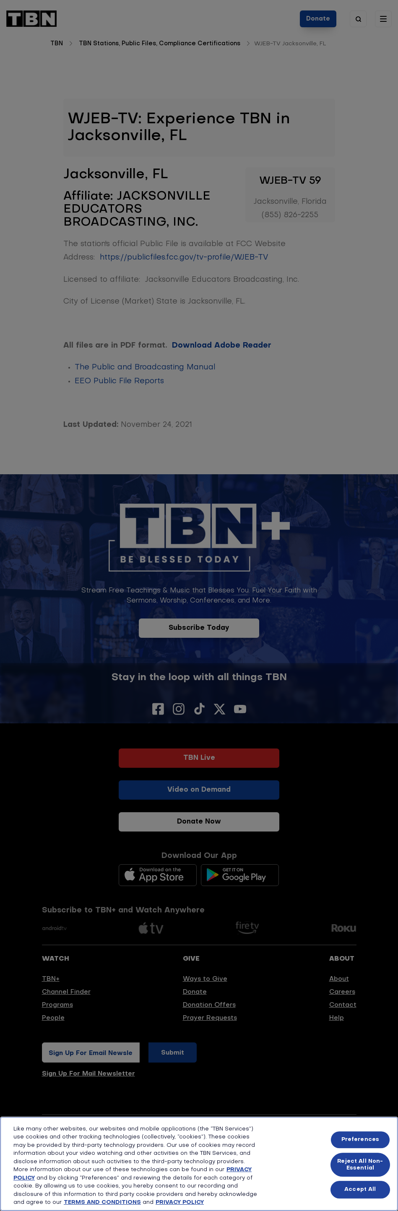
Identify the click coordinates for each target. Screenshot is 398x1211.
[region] (199, 1164)
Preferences (360, 1140)
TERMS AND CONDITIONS (102, 1202)
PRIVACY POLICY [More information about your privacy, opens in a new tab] (180, 1202)
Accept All (360, 1190)
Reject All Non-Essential (360, 1165)
